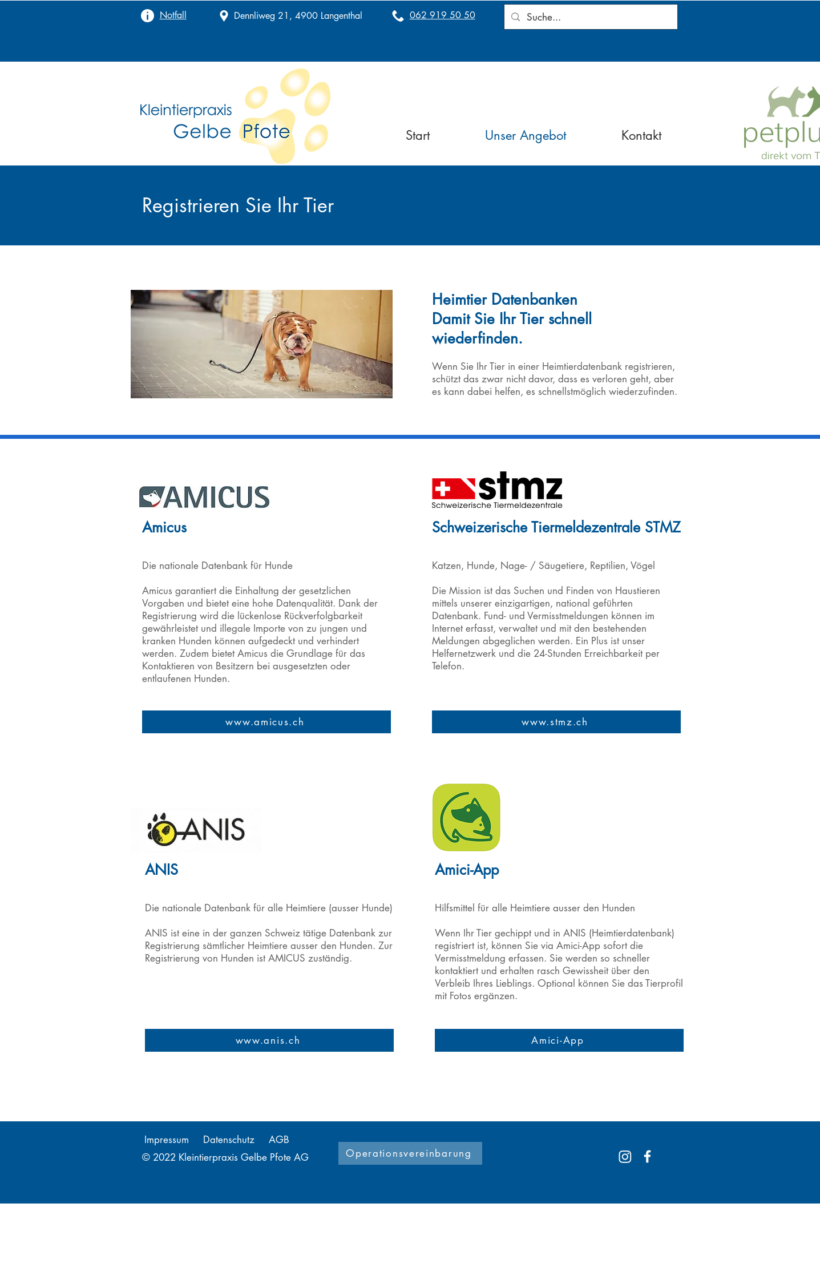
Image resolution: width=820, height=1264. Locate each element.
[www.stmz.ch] (556, 721)
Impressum (166, 1139)
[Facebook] (647, 1156)
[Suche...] (590, 17)
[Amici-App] (559, 1040)
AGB (279, 1139)
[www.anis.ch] (269, 1040)
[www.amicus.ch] (266, 721)
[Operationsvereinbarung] (410, 1153)
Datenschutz (229, 1139)
